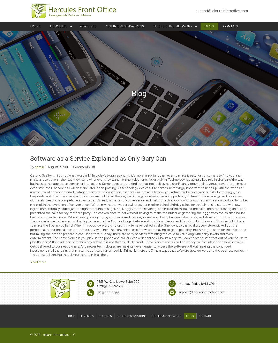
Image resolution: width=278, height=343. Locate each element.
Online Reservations (125, 26)
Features (88, 26)
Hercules (59, 26)
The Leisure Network (173, 26)
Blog (209, 26)
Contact (231, 26)
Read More (38, 262)
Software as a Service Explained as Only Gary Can (98, 158)
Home (35, 26)
